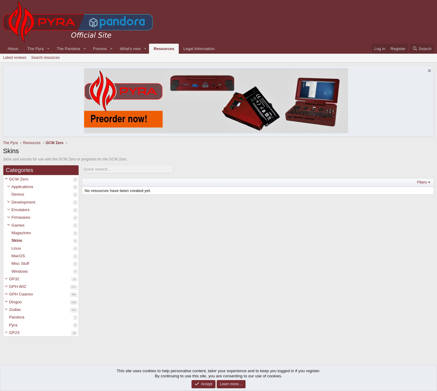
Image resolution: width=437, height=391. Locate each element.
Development (24, 202)
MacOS (18, 256)
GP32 (14, 279)
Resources (164, 48)
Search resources (45, 58)
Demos (18, 194)
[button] (6, 179)
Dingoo (15, 302)
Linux (16, 248)
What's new (130, 48)
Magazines (21, 233)
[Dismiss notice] (428, 71)
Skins (17, 240)
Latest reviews (14, 58)
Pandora (16, 317)
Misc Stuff (20, 263)
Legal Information (199, 48)
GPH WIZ (17, 286)
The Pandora (68, 48)
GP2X (14, 332)
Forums (100, 48)
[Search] (422, 49)
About (13, 48)
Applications (22, 186)
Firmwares (21, 217)
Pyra (13, 325)
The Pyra (35, 48)
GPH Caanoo (21, 294)
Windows (20, 271)
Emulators (21, 209)
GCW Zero (19, 179)
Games (18, 225)
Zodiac (15, 309)
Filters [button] (422, 182)
